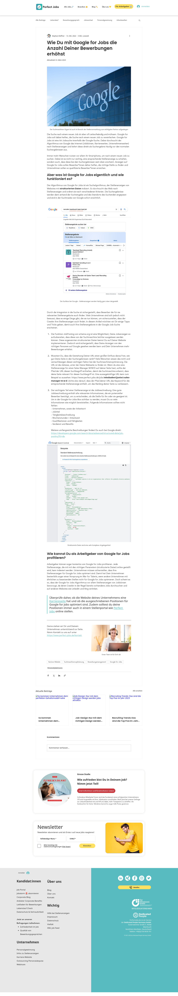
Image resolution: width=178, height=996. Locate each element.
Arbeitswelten (122, 20)
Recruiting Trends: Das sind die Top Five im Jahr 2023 (125, 719)
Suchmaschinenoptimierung (74, 662)
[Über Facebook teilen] (48, 675)
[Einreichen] (87, 846)
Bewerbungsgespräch (71, 20)
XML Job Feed (53, 928)
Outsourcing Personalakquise (30, 960)
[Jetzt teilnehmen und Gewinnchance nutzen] (96, 791)
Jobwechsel (88, 20)
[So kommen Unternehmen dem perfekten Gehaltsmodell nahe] (52, 704)
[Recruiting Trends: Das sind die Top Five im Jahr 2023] (125, 704)
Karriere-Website (24, 957)
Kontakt (50, 897)
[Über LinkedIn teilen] (59, 675)
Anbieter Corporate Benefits (29, 901)
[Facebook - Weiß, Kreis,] (134, 878)
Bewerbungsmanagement (97, 662)
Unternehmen (28, 942)
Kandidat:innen (29, 881)
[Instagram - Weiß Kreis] (141, 878)
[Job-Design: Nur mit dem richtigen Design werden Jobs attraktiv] (89, 704)
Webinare (21, 964)
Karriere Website (54, 662)
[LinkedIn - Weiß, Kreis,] (120, 878)
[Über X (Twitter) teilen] (54, 675)
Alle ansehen (137, 691)
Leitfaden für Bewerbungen (29, 904)
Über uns (54, 881)
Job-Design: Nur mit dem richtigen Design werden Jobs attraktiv (88, 719)
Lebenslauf (54, 20)
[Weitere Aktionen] (129, 35)
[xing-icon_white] (127, 878)
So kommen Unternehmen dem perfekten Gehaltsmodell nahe (51, 719)
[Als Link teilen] (65, 675)
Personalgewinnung (104, 20)
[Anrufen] (134, 887)
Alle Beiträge (41, 20)
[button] (17, 5)
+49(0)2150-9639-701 (143, 931)
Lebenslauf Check (25, 908)
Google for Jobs (116, 662)
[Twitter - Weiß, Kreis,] (148, 878)
